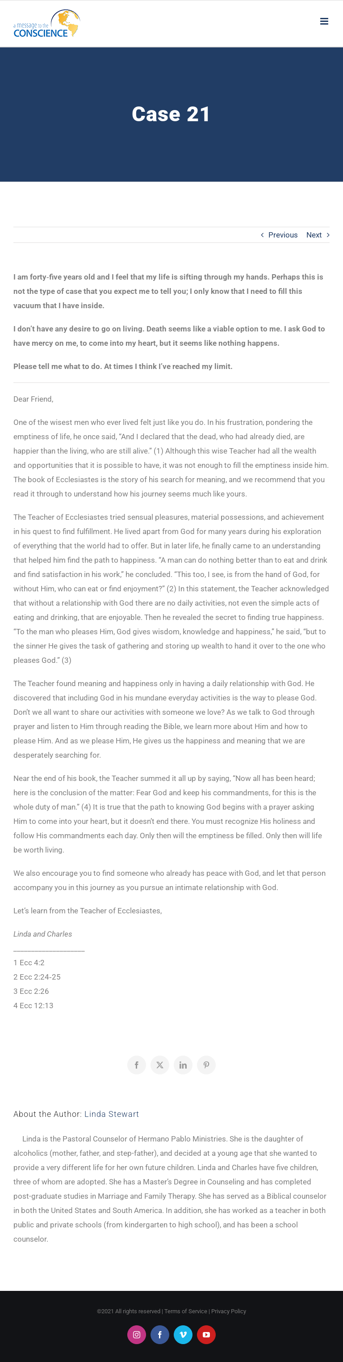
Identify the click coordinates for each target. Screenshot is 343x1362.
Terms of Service (185, 1311)
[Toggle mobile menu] (325, 21)
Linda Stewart (111, 1114)
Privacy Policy (228, 1311)
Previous (283, 234)
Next (314, 234)
